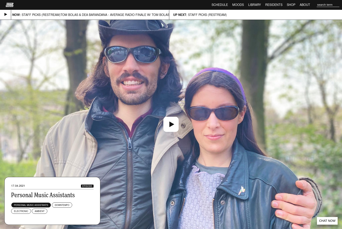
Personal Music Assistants (31, 205)
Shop (291, 5)
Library (254, 5)
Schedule (220, 5)
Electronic (21, 211)
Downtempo (62, 205)
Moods (238, 5)
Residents (273, 5)
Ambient (39, 211)
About (305, 5)
